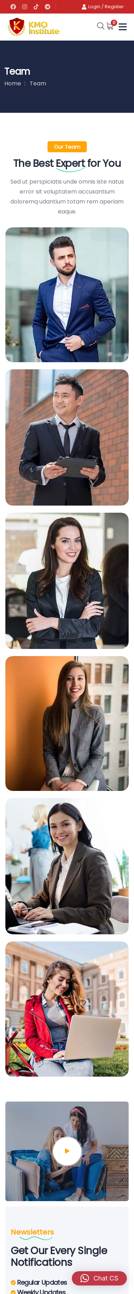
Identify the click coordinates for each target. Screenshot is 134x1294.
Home (12, 83)
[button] (99, 1278)
